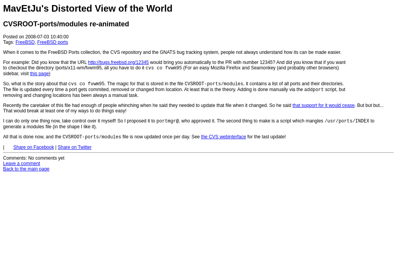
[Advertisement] (370, 49)
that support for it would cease (324, 107)
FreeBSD (25, 42)
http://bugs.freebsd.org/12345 (118, 62)
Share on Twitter (74, 151)
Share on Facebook (33, 151)
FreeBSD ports (52, 42)
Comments (14, 162)
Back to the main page (26, 173)
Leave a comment (21, 167)
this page (39, 74)
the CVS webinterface (223, 140)
